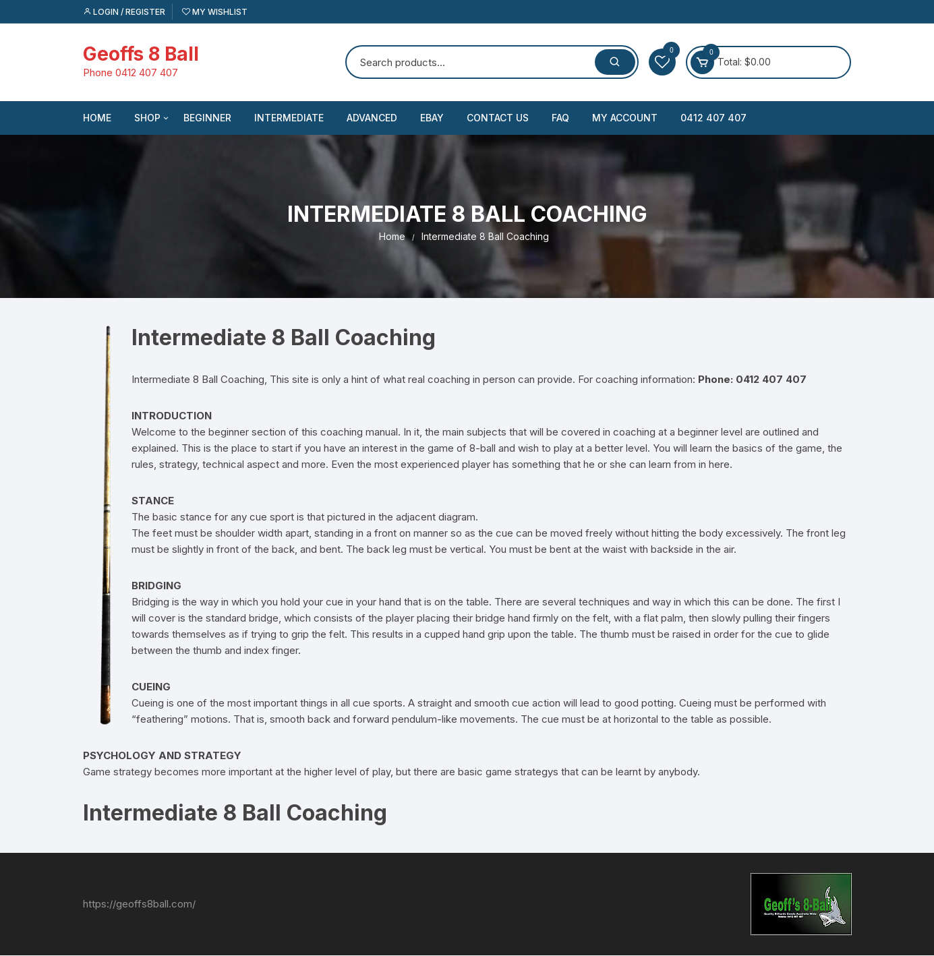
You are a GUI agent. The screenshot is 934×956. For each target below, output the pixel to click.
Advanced (372, 117)
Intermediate (289, 117)
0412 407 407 (713, 117)
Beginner (207, 117)
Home (97, 117)
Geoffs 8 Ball (141, 53)
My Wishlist (214, 12)
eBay (432, 117)
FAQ (560, 117)
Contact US (498, 117)
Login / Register (124, 12)
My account (625, 117)
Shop (152, 118)
